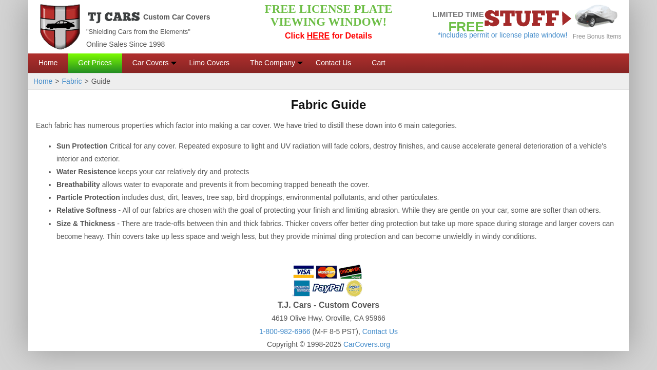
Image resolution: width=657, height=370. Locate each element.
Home (47, 63)
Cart (378, 63)
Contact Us (333, 63)
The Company (272, 63)
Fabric (72, 81)
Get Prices (94, 63)
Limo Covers (209, 63)
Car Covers (150, 63)
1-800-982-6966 (285, 331)
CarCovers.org (366, 344)
